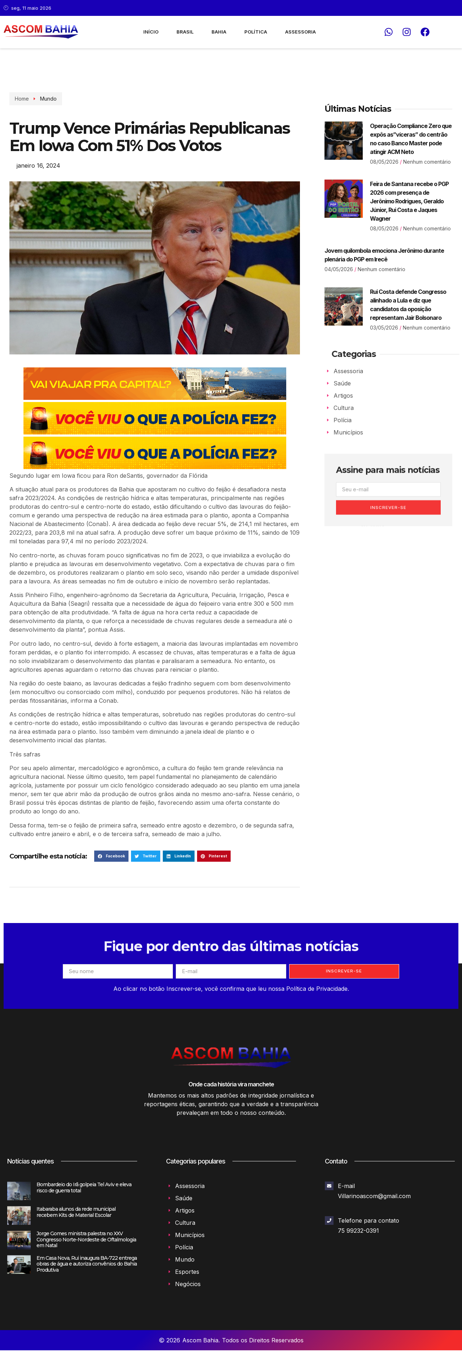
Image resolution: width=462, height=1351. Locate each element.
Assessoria (300, 32)
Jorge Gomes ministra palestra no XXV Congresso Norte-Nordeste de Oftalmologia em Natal (86, 1240)
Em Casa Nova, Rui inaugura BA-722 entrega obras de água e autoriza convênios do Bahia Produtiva (86, 1264)
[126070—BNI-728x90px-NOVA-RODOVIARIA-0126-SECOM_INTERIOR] (154, 397)
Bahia (219, 32)
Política (255, 32)
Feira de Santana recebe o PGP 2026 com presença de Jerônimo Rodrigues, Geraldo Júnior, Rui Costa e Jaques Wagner (409, 201)
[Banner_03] (154, 467)
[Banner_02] (154, 432)
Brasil (184, 32)
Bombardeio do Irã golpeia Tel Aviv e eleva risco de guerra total (83, 1188)
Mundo (48, 99)
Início (150, 32)
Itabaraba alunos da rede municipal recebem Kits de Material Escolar (76, 1212)
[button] (111, 856)
